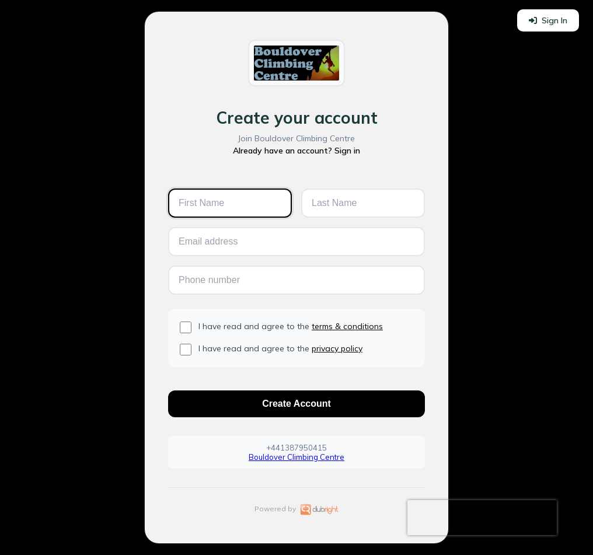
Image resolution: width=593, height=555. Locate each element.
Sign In (548, 20)
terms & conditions (347, 326)
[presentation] (482, 517)
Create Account (296, 404)
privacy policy (337, 348)
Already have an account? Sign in (296, 150)
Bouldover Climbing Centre (296, 457)
